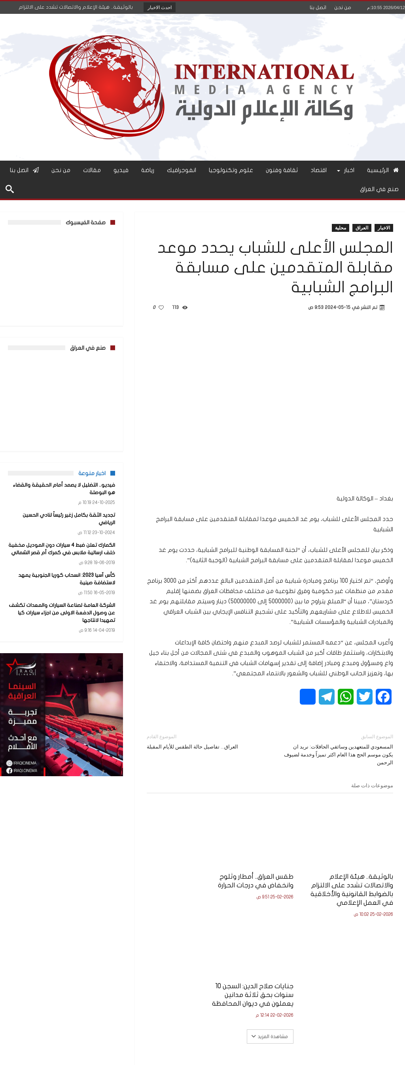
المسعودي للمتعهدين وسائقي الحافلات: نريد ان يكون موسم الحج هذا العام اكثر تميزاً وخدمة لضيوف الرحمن (337, 749)
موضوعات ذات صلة (372, 785)
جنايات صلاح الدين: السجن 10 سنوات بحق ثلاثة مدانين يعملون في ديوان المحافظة (186, 879)
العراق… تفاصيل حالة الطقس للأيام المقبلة (202, 741)
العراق (362, 228)
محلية (340, 228)
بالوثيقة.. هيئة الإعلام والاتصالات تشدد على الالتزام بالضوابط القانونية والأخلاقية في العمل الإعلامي (357, 883)
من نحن (342, 7)
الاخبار (384, 228)
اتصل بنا (318, 7)
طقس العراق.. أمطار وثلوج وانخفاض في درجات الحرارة (270, 870)
